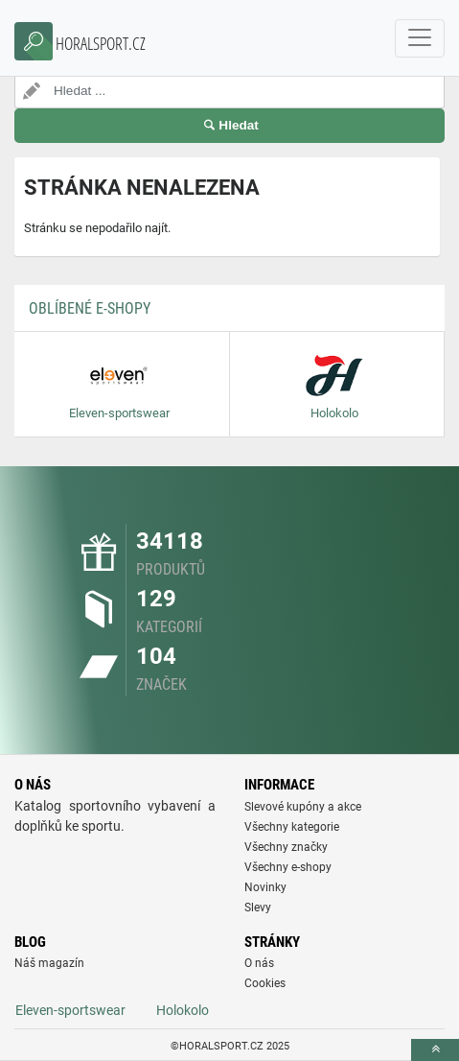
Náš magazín (49, 963)
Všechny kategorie (291, 827)
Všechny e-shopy (288, 867)
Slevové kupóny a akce (302, 806)
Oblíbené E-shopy (89, 308)
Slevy (257, 907)
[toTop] (435, 1050)
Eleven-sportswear (70, 1010)
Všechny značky (286, 847)
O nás (259, 963)
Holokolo (182, 1010)
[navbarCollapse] (420, 38)
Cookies (265, 983)
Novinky (265, 887)
